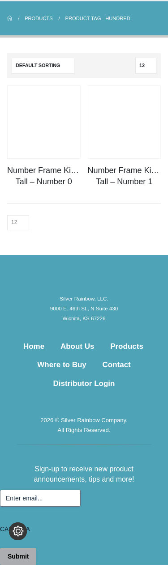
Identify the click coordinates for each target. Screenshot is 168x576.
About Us (77, 346)
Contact (117, 364)
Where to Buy (61, 364)
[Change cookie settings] (18, 531)
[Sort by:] (43, 66)
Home (33, 346)
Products (126, 346)
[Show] (145, 66)
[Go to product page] (44, 122)
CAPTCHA (15, 529)
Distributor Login (84, 383)
